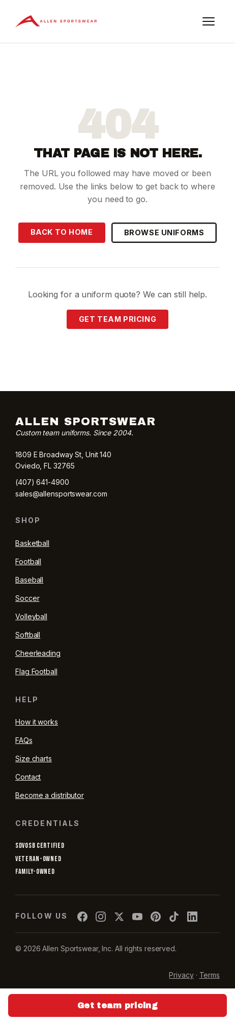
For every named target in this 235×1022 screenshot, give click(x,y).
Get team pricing (117, 319)
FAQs (24, 740)
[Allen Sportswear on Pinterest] (156, 916)
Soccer (27, 598)
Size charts (33, 758)
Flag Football (36, 671)
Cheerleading (38, 653)
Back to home (62, 232)
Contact (28, 776)
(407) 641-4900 (42, 482)
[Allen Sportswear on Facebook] (82, 916)
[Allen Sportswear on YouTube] (137, 916)
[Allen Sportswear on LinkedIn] (192, 916)
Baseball (29, 579)
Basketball (32, 543)
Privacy (181, 975)
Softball (27, 634)
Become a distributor (49, 795)
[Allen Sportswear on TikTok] (174, 916)
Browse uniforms (164, 232)
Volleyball (31, 616)
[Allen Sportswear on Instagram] (101, 916)
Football (28, 561)
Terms (209, 975)
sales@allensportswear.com (61, 493)
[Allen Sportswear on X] (119, 916)
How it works (36, 721)
